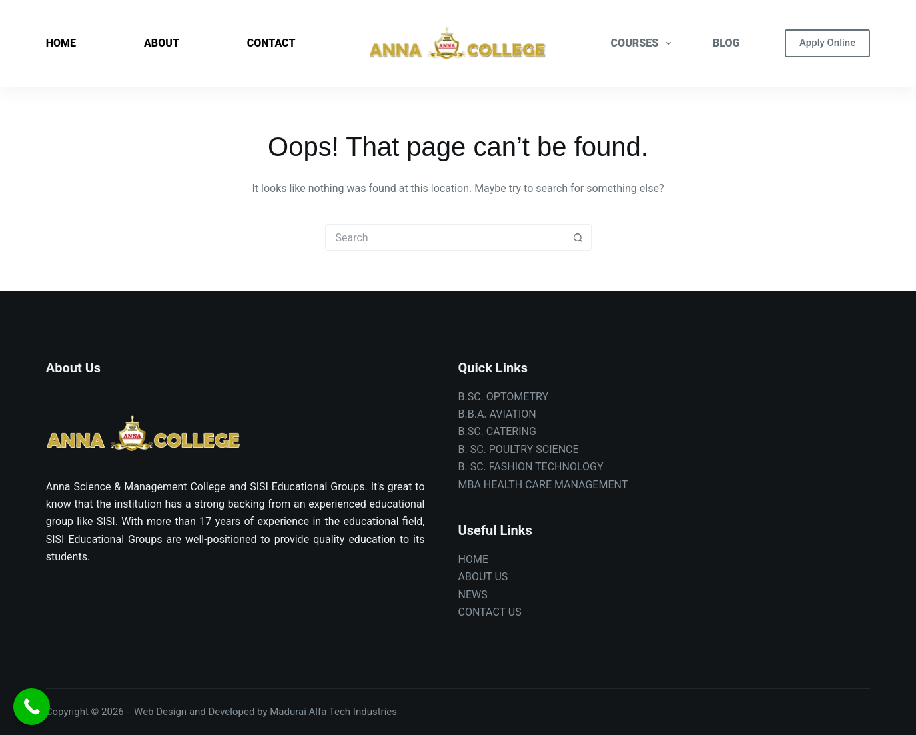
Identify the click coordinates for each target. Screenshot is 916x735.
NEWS (473, 594)
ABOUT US (483, 576)
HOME (61, 43)
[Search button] (578, 237)
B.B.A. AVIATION (497, 414)
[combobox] (446, 237)
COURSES (644, 43)
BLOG (726, 43)
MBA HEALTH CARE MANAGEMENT (543, 484)
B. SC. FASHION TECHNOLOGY (531, 466)
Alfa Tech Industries (353, 712)
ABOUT (161, 43)
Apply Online (827, 43)
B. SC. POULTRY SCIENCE (518, 449)
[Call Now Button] (31, 706)
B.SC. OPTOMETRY (503, 396)
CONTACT (271, 43)
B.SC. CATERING (497, 431)
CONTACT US (490, 612)
